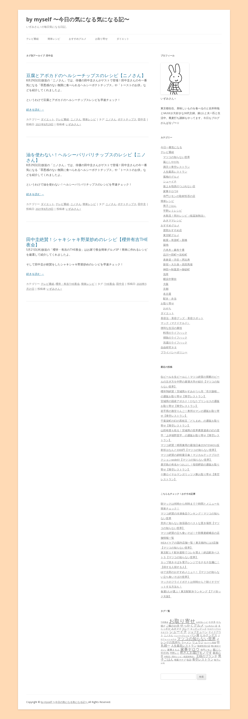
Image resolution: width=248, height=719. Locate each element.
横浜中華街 (170, 279)
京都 (165, 289)
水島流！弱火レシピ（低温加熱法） (184, 215)
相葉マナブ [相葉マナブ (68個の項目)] (180, 659)
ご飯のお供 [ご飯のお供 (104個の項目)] (172, 625)
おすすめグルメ (77, 38)
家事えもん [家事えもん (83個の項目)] (173, 649)
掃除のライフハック (175, 337)
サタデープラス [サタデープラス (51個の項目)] (214, 629)
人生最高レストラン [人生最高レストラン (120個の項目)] (184, 646)
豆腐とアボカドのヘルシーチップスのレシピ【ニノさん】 (86, 75)
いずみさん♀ (73, 124)
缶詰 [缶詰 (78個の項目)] (188, 659)
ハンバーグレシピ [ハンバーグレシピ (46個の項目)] (182, 635)
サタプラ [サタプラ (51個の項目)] (164, 632)
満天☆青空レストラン (176, 167)
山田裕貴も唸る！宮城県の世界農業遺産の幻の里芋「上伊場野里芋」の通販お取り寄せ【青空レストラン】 (190, 435)
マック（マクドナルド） (175, 323)
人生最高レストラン (175, 171)
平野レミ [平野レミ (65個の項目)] (174, 653)
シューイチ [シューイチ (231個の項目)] (178, 631)
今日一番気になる (171, 147)
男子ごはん (170, 206)
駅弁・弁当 (170, 298)
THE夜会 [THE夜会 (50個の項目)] (164, 622)
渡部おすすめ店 (172, 230)
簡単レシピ (54, 38)
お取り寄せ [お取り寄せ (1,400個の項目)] (182, 620)
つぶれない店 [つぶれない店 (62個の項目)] (210, 625)
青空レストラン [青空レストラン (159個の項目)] (202, 659)
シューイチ (170, 181)
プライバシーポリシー (174, 352)
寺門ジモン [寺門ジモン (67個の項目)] (206, 649)
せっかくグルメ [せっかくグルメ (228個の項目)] (192, 625)
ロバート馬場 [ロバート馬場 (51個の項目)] (210, 642)
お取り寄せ (101, 38)
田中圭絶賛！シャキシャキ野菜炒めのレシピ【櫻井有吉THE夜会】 (87, 242)
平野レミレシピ (172, 210)
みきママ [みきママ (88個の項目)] (176, 628)
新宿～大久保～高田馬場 (178, 264)
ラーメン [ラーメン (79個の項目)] (186, 642)
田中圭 (142, 119)
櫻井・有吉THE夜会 (68, 284)
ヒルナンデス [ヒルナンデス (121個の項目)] (208, 635)
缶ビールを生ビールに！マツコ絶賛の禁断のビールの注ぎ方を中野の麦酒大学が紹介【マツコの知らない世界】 (190, 381)
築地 (165, 245)
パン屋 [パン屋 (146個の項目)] (194, 635)
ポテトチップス (127, 119)
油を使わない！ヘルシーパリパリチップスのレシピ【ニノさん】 (86, 157)
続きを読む (35, 110)
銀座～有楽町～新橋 (175, 240)
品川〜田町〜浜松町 (175, 254)
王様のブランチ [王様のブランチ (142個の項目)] (206, 656)
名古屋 (167, 294)
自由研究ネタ (169, 347)
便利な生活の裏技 (171, 328)
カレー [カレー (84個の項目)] (186, 628)
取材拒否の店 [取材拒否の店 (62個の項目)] (203, 645)
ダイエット (123, 38)
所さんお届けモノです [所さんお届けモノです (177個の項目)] (196, 652)
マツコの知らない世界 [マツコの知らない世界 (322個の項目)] (196, 638)
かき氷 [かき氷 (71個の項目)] (212, 622)
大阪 (165, 284)
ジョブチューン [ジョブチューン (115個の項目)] (198, 632)
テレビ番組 (32, 38)
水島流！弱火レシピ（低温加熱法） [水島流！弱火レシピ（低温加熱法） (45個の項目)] (179, 656)
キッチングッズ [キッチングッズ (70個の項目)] (198, 628)
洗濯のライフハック (175, 342)
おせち (167, 308)
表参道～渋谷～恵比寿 (176, 259)
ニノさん (75, 119)
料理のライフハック (175, 332)
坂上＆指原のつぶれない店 (179, 186)
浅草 (165, 274)
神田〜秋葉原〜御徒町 (176, 269)
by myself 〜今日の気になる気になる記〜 (77, 19)
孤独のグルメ (171, 176)
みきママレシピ (172, 220)
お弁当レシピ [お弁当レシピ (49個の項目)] (202, 622)
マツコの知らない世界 (176, 157)
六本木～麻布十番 (174, 250)
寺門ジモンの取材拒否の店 (179, 196)
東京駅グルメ (171, 235)
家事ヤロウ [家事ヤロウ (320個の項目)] (190, 649)
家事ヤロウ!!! (170, 191)
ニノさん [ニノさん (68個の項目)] (168, 635)
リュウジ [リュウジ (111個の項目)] (197, 642)
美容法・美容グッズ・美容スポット (182, 318)
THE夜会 (109, 284)
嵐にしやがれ (171, 162)
